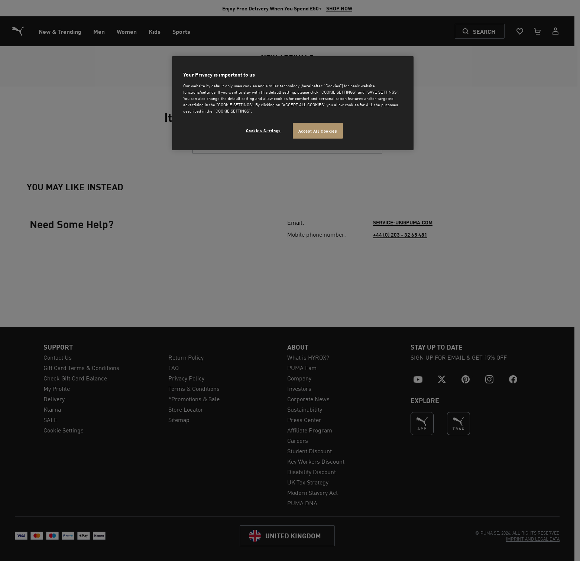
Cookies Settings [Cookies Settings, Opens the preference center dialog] (263, 130)
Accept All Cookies (317, 130)
